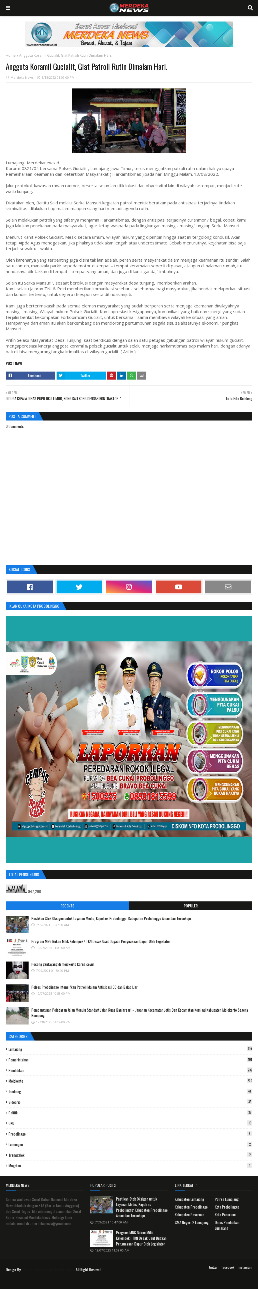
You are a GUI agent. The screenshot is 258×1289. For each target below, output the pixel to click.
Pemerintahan (130, 1060)
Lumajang (130, 1049)
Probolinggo (130, 1134)
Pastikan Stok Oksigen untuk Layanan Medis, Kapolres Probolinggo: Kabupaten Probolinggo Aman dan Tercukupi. (111, 918)
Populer (191, 906)
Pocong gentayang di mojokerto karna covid (62, 964)
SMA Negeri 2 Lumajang (192, 1222)
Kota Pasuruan (225, 1214)
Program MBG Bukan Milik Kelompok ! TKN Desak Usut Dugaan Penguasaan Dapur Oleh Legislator (100, 941)
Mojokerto (130, 1081)
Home (11, 55)
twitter (213, 1267)
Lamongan (130, 1144)
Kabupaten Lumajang (189, 1199)
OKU (130, 1123)
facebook (228, 1267)
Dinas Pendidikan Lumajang (227, 1225)
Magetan (130, 1165)
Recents (67, 906)
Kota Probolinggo (227, 1207)
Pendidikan (130, 1070)
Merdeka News (22, 77)
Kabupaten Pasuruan (189, 1214)
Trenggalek (130, 1155)
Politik (130, 1113)
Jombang (130, 1091)
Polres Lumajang (227, 1199)
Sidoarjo (130, 1102)
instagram (245, 1267)
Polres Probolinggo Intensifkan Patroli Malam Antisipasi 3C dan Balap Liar (84, 987)
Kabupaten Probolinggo (191, 1207)
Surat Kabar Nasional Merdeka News (48, 1269)
